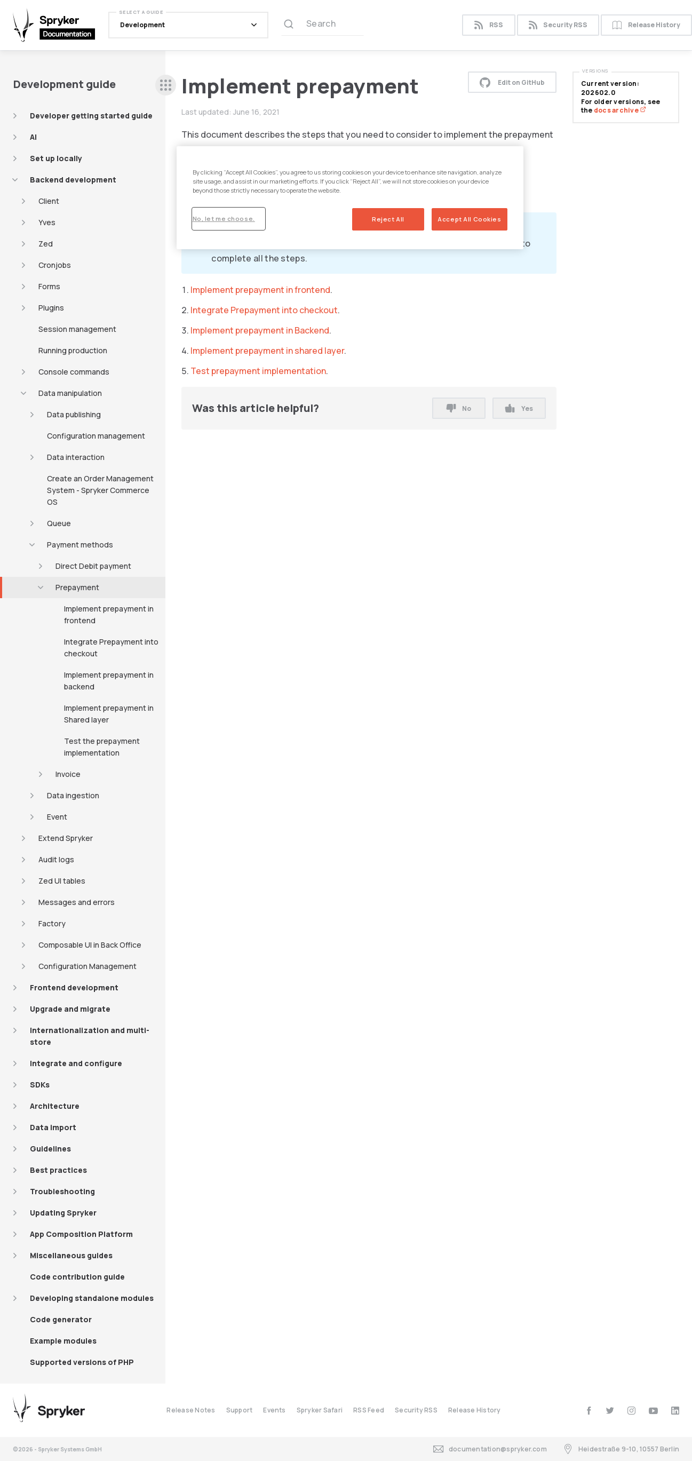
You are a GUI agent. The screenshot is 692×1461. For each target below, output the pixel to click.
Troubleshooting (62, 1191)
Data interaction (76, 457)
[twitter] (610, 1411)
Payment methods (80, 544)
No (459, 408)
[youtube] (653, 1410)
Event (57, 817)
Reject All (388, 219)
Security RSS (558, 25)
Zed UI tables (61, 881)
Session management (77, 329)
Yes (518, 408)
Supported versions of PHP (82, 1362)
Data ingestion (73, 795)
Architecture (54, 1106)
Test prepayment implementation (258, 371)
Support (239, 1410)
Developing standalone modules (92, 1298)
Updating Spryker (63, 1213)
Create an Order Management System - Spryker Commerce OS (100, 490)
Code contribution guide (77, 1277)
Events (274, 1410)
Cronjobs (54, 265)
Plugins (51, 308)
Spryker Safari (320, 1410)
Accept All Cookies (469, 219)
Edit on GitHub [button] (512, 82)
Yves (46, 222)
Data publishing (74, 414)
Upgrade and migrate (70, 1009)
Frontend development (74, 987)
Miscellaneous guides (71, 1255)
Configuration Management (87, 966)
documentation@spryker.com (490, 1449)
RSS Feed (368, 1410)
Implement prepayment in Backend (259, 330)
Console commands (73, 372)
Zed (45, 244)
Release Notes (190, 1410)
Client (48, 201)
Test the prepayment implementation (102, 747)
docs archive (620, 110)
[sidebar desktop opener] (165, 85)
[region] (350, 197)
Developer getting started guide (91, 115)
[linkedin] (675, 1411)
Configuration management (96, 436)
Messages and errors (76, 902)
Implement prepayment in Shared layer (109, 714)
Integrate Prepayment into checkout (111, 647)
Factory (52, 923)
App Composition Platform (81, 1234)
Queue (59, 523)
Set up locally (56, 158)
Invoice (68, 774)
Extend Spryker (65, 838)
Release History (474, 1410)
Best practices (58, 1170)
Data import (53, 1127)
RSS (488, 25)
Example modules (63, 1341)
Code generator (61, 1319)
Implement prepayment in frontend (109, 614)
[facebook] (589, 1411)
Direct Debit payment (93, 566)
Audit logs (56, 859)
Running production (72, 350)
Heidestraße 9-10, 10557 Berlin (621, 1449)
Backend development (73, 179)
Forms (49, 286)
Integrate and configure (76, 1063)
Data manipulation (70, 393)
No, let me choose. (224, 219)
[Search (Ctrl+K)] (322, 25)
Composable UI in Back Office (89, 945)
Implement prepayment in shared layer (267, 350)
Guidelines (50, 1149)
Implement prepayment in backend (109, 681)
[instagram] (631, 1411)
